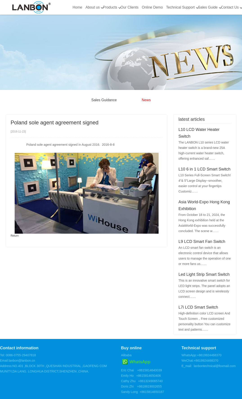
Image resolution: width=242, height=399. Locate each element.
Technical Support (180, 7)
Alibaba (126, 355)
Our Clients (130, 7)
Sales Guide (207, 7)
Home (77, 7)
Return (15, 235)
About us (92, 7)
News (146, 100)
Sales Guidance (104, 100)
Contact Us (230, 7)
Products (110, 7)
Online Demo (152, 7)
